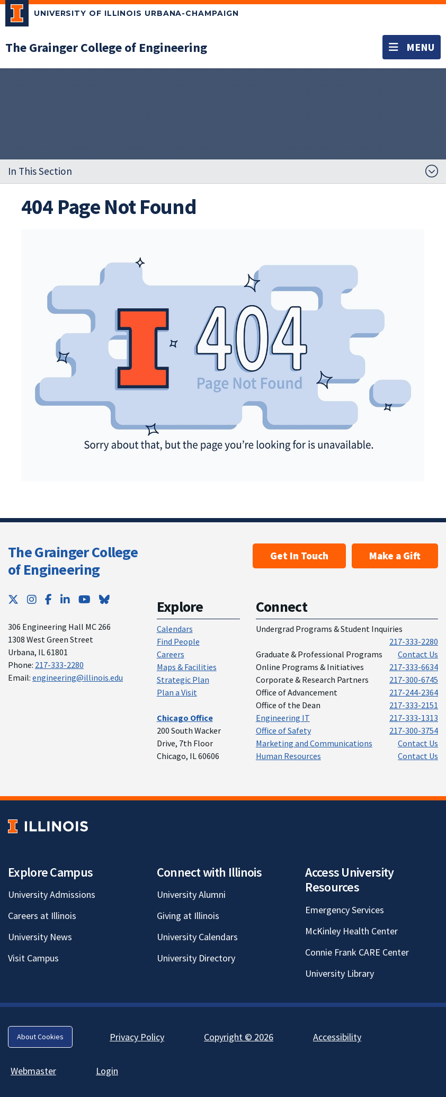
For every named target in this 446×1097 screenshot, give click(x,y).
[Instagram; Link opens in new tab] (32, 599)
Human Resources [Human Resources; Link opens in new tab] (288, 756)
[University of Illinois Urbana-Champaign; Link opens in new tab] (122, 15)
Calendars (175, 628)
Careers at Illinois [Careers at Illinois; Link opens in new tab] (42, 915)
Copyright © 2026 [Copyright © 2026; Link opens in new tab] (238, 1037)
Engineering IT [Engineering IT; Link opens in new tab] (283, 717)
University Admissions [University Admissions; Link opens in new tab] (51, 894)
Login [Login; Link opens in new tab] (107, 1071)
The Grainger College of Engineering (73, 560)
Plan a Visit (177, 692)
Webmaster (33, 1071)
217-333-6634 (413, 667)
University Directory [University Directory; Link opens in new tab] (196, 958)
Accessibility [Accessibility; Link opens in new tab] (337, 1037)
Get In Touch (299, 555)
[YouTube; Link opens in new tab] (84, 599)
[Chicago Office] (185, 717)
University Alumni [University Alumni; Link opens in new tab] (191, 894)
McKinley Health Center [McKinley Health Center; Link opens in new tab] (351, 931)
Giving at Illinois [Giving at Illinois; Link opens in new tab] (188, 915)
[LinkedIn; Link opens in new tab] (65, 599)
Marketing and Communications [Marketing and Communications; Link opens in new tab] (314, 743)
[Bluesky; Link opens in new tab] (104, 599)
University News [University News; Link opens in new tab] (40, 937)
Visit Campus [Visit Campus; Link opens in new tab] (33, 958)
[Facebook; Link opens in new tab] (48, 599)
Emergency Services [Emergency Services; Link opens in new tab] (344, 910)
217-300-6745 (413, 679)
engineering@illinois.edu (77, 677)
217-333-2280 (59, 664)
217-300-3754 (413, 730)
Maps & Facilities (187, 667)
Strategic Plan (183, 679)
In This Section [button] (40, 171)
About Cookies (40, 1036)
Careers (170, 654)
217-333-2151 (413, 705)
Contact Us (418, 654)
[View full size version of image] (223, 355)
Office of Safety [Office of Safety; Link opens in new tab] (283, 730)
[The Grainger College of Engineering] (106, 47)
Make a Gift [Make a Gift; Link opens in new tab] (395, 555)
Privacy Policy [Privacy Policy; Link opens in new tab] (137, 1037)
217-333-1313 (413, 717)
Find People (178, 641)
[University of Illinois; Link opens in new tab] (48, 826)
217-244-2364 (413, 692)
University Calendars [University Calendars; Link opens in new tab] (197, 937)
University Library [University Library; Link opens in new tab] (339, 973)
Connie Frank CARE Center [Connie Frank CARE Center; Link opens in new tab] (357, 952)
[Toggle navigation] (411, 47)
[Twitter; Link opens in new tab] (13, 599)
